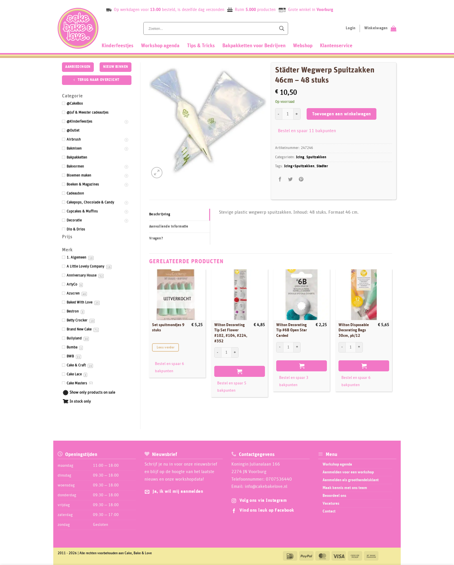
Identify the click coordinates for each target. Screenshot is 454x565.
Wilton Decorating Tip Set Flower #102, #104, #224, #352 (230, 333)
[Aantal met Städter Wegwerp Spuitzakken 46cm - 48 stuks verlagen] (278, 114)
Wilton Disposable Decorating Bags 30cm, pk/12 (353, 330)
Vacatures (331, 504)
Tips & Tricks (201, 45)
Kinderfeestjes (117, 45)
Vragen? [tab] (156, 238)
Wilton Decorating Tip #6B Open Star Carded (291, 330)
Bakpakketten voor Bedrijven (253, 45)
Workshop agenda (160, 45)
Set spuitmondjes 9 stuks (168, 328)
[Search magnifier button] (281, 28)
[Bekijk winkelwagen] (380, 28)
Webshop (302, 45)
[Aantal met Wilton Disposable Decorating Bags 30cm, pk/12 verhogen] (359, 347)
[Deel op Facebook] (280, 179)
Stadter (322, 166)
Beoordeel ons (334, 496)
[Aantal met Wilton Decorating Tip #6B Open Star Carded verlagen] (279, 347)
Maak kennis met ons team (345, 488)
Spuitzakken (316, 157)
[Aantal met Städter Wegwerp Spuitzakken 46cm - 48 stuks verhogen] (297, 114)
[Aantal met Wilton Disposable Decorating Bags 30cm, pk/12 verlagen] (341, 347)
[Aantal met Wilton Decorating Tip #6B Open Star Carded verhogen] (297, 347)
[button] (156, 172)
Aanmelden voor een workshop (348, 472)
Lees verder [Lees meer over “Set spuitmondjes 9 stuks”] (166, 347)
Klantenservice (336, 45)
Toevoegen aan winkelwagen (341, 114)
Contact (329, 511)
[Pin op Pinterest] (301, 179)
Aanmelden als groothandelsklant (351, 480)
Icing (300, 157)
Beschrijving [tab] (159, 214)
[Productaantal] (288, 114)
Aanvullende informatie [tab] (168, 226)
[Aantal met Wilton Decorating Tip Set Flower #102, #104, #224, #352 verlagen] (217, 352)
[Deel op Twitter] (290, 179)
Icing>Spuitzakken (299, 166)
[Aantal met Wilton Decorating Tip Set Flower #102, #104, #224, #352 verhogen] (235, 352)
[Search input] (212, 28)
